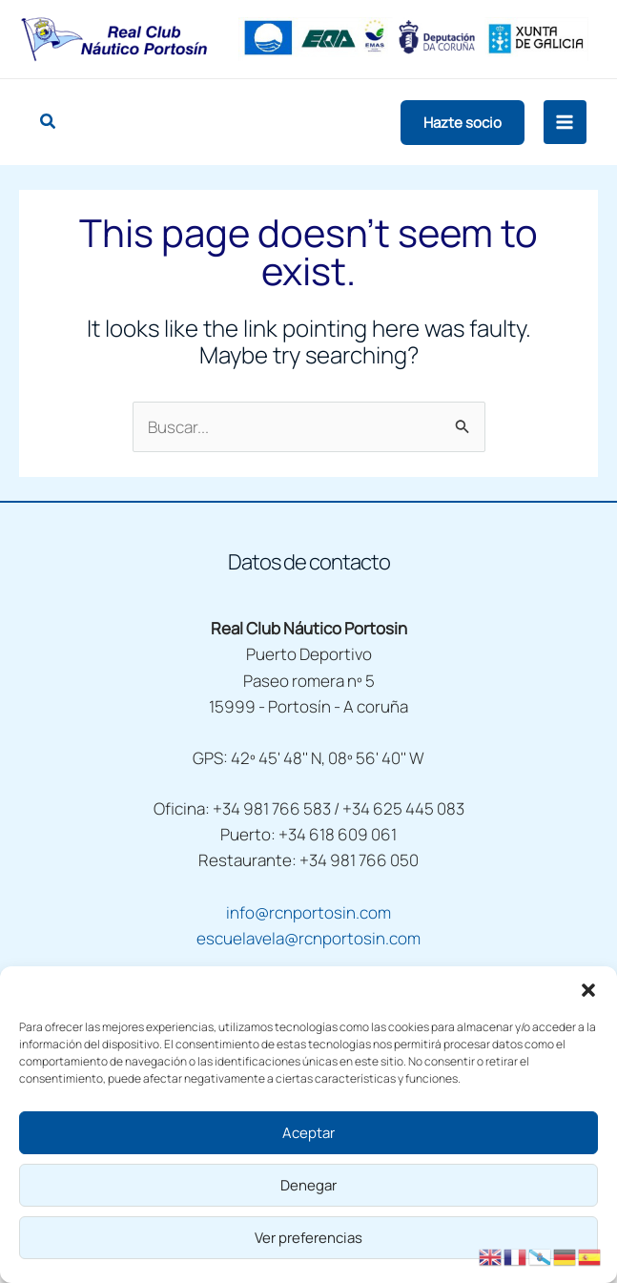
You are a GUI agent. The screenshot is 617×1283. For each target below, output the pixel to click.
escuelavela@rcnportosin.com (308, 938)
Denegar (308, 1185)
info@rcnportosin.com (308, 912)
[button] (588, 990)
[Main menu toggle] (565, 122)
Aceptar (308, 1133)
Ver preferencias (308, 1238)
